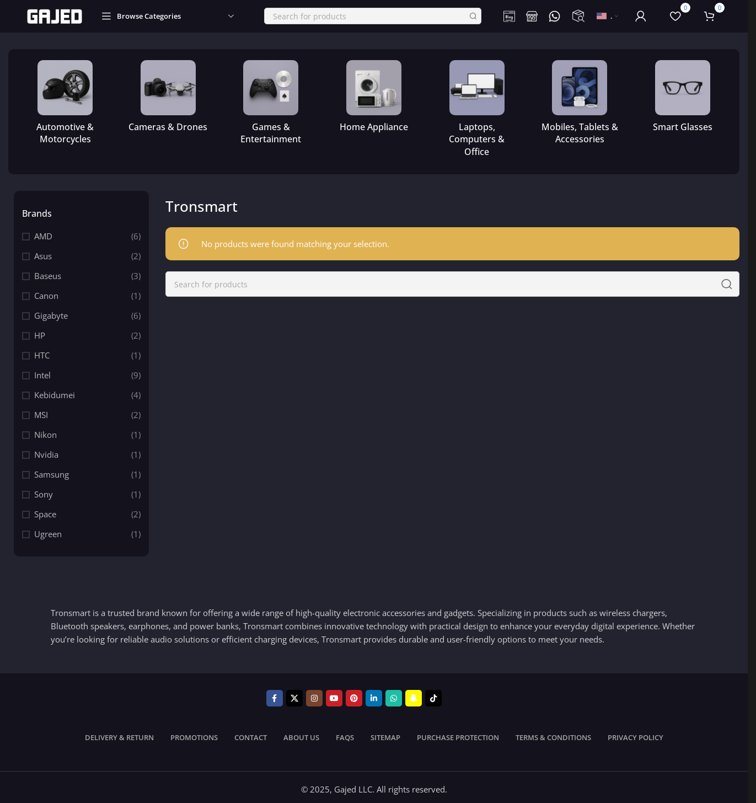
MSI (41, 410)
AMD (43, 232)
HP (39, 331)
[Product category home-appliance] (374, 95)
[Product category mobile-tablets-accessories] (580, 101)
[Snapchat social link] (413, 694)
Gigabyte (51, 311)
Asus (43, 252)
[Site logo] (54, 13)
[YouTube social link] (334, 694)
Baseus (47, 271)
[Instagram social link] (314, 694)
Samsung (51, 470)
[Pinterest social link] (354, 694)
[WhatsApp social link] (393, 694)
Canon (46, 291)
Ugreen (48, 530)
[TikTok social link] (433, 694)
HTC (42, 351)
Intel (42, 371)
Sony (43, 490)
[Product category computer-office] (477, 107)
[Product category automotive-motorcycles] (65, 101)
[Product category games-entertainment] (271, 101)
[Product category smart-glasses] (682, 95)
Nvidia (46, 450)
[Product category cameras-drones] (168, 95)
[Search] (372, 14)
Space (45, 510)
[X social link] (294, 694)
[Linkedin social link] (374, 694)
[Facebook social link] (274, 694)
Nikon (45, 430)
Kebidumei (54, 391)
